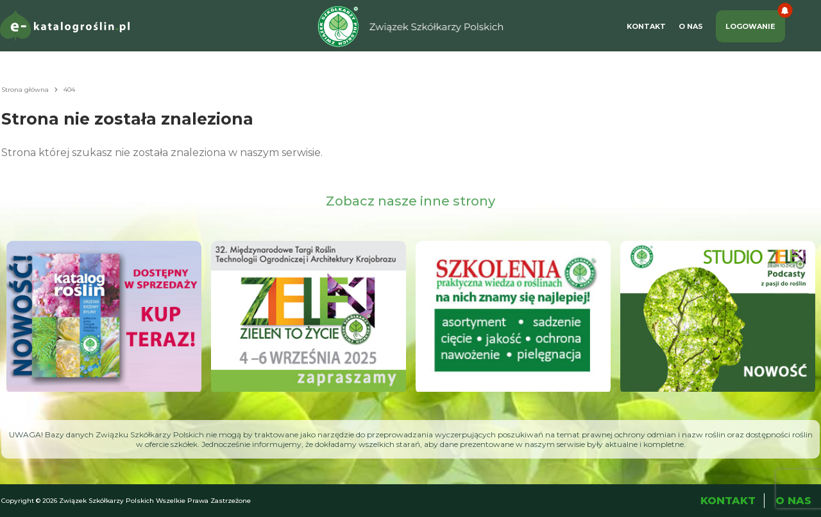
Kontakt (646, 26)
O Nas (691, 26)
